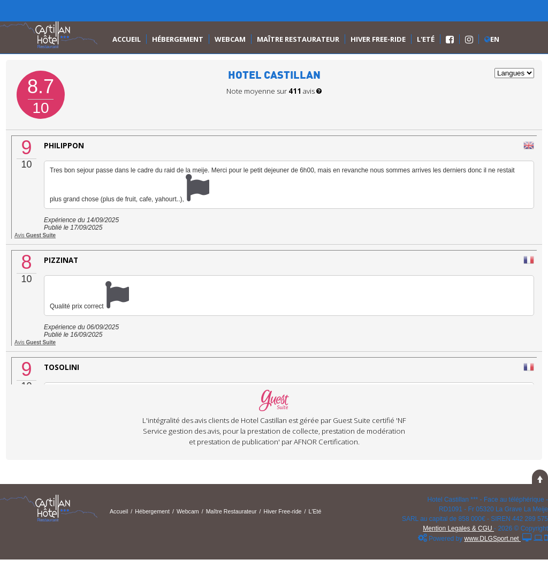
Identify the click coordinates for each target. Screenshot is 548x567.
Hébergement (177, 39)
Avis (35, 235)
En (491, 39)
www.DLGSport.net (493, 538)
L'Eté (426, 39)
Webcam (230, 39)
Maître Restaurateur (298, 39)
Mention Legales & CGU (458, 528)
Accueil (126, 39)
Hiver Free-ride (378, 39)
